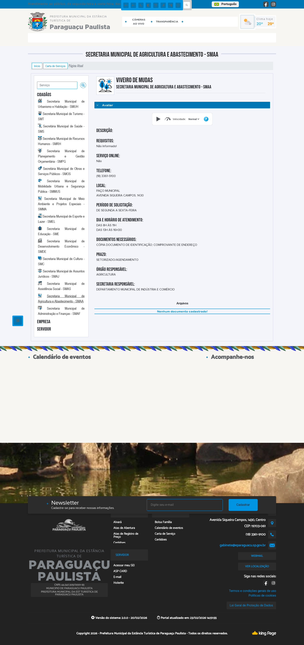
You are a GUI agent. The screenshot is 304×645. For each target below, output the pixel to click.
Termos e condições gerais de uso (252, 591)
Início (37, 66)
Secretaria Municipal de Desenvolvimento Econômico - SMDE (61, 246)
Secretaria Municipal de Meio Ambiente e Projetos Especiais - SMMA (61, 203)
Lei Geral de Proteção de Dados (251, 605)
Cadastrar (243, 505)
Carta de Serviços (55, 66)
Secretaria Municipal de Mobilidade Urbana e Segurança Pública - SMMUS (61, 186)
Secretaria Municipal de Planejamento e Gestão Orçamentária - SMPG (61, 156)
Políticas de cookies (262, 595)
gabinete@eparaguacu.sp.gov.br (243, 545)
